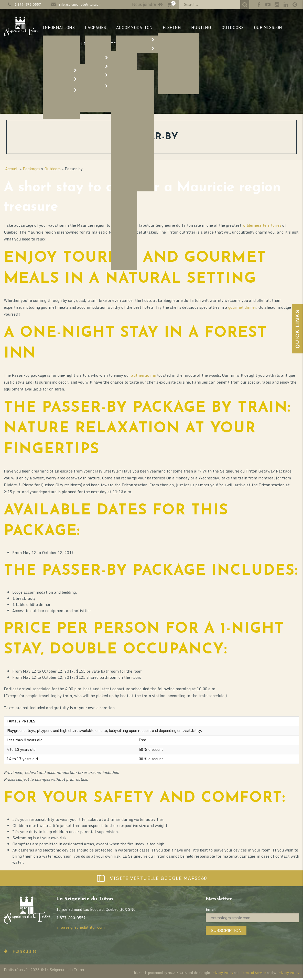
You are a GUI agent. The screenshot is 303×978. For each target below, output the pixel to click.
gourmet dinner (242, 307)
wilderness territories (261, 225)
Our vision (55, 44)
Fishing (172, 27)
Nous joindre (144, 4)
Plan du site (20, 951)
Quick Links (297, 328)
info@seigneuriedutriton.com (80, 4)
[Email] (252, 917)
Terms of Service (253, 972)
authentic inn (143, 375)
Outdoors (232, 27)
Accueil (12, 169)
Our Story (89, 44)
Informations (59, 27)
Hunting (201, 27)
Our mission (268, 27)
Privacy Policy (222, 972)
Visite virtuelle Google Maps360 (151, 878)
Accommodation (134, 27)
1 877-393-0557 (28, 4)
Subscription (226, 930)
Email (210, 909)
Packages (95, 27)
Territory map (127, 44)
